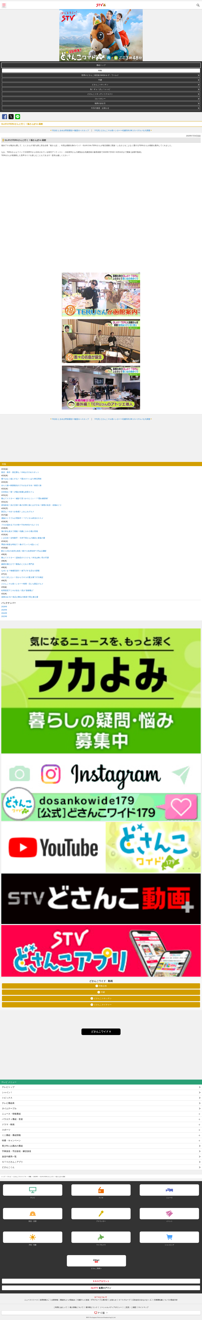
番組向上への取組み (67, 1300)
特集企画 (103, 986)
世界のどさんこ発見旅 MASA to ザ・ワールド (100, 75)
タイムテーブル (9, 1108)
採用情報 (43, 1300)
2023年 (4, 616)
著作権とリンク (91, 1307)
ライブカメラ (101, 1245)
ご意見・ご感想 (130, 1307)
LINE (17, 116)
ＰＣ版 (101, 1312)
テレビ (9, 1176)
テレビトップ (8, 1087)
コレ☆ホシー (100, 99)
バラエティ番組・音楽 (12, 1119)
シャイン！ (7, 1092)
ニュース (169, 1198)
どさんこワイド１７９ (20, 1176)
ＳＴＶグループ (124, 1300)
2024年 (4, 613)
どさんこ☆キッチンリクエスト (100, 94)
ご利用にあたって (60, 1307)
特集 (100, 70)
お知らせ (113, 1300)
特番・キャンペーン (11, 1140)
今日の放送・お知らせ (100, 108)
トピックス (7, 1098)
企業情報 (54, 1300)
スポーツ (6, 1130)
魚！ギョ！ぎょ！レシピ (100, 89)
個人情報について (76, 1307)
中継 (100, 80)
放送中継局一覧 (9, 1156)
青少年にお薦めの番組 (12, 1146)
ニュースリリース (31, 1300)
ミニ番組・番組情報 (11, 1135)
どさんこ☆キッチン (100, 85)
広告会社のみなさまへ (140, 1300)
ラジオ (101, 1198)
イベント (169, 1221)
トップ (3, 1176)
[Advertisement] (101, 441)
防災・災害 (32, 1221)
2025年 (4, 610)
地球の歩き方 (100, 103)
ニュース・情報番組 (11, 1114)
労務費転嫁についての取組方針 (166, 1300)
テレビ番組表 (8, 1103)
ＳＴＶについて (100, 1297)
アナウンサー (101, 1221)
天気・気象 (32, 1245)
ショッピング (169, 1245)
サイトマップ (143, 1307)
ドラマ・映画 (8, 1124)
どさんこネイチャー (103, 1004)
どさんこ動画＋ (96, 1268)
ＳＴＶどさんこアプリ (12, 1162)
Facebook (4, 116)
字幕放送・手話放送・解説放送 (16, 1151)
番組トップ (101, 65)
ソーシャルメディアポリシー (111, 1307)
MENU (4, 5)
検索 (198, 5)
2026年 (4, 607)
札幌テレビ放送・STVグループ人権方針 (92, 1300)
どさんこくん (8, 1167)
